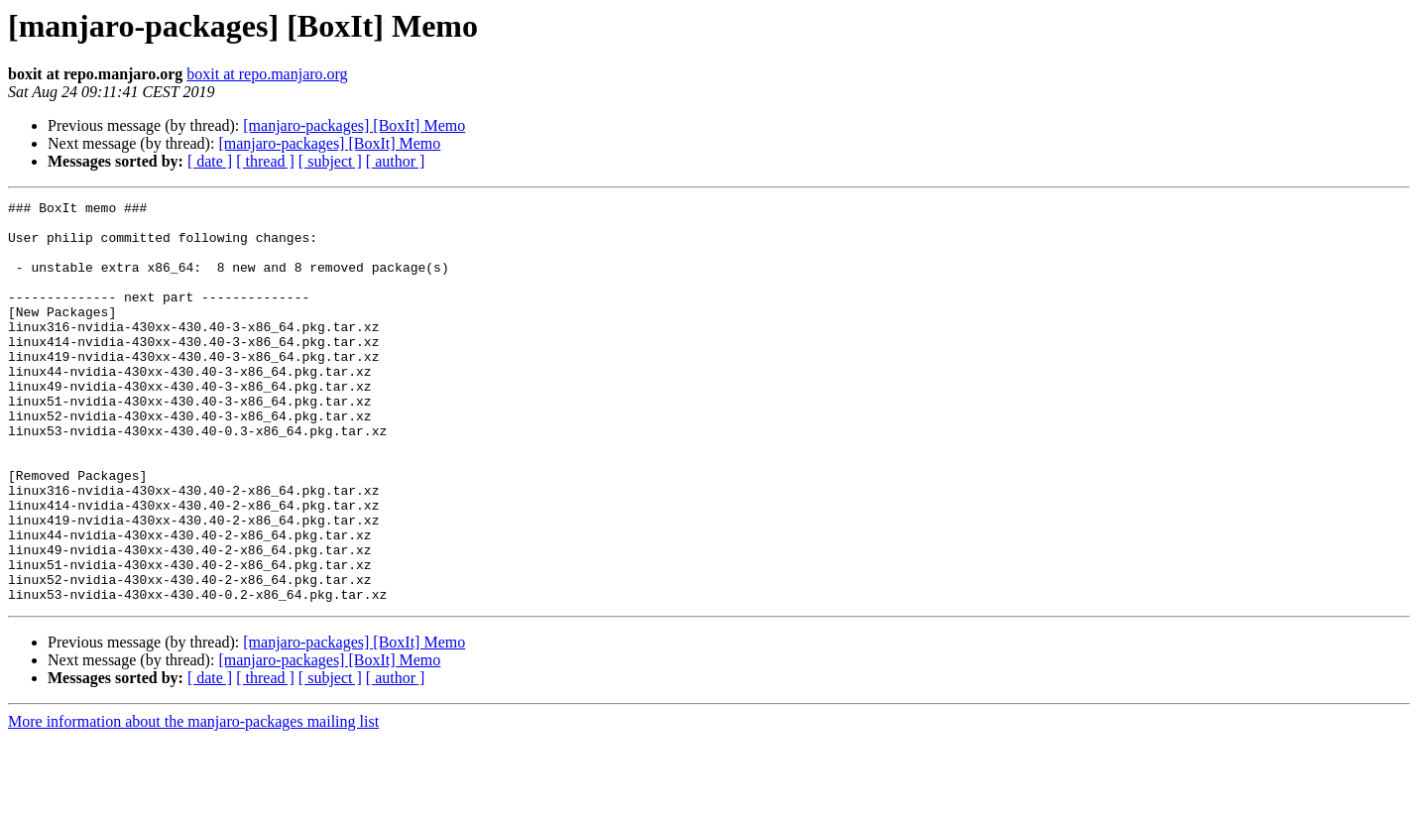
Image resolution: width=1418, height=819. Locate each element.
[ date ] (209, 161)
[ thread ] (265, 161)
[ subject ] (330, 161)
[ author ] (395, 161)
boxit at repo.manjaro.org (266, 73)
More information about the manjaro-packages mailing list (193, 801)
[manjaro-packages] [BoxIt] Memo (354, 125)
